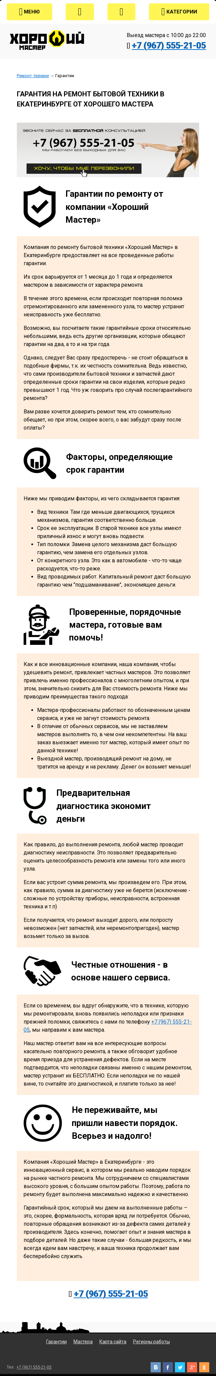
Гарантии (56, 1341)
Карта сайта (112, 1341)
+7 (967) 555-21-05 (169, 46)
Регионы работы (151, 1341)
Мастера (83, 1341)
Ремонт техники (33, 75)
